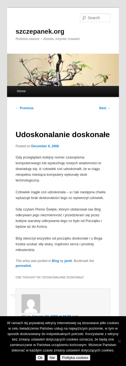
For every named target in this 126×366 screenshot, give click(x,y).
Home (21, 91)
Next (104, 108)
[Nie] (119, 341)
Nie (52, 358)
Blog (55, 261)
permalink (23, 266)
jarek (68, 261)
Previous (25, 108)
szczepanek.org (40, 31)
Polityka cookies (75, 358)
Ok (40, 358)
